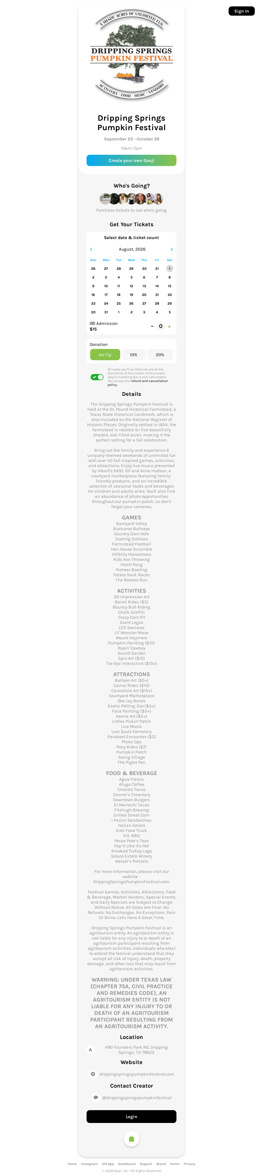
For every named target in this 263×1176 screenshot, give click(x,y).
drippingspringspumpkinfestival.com (136, 1074)
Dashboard (127, 1164)
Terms (175, 1164)
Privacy (189, 1164)
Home (72, 1164)
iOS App (108, 1164)
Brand (161, 1164)
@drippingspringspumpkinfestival (137, 1097)
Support (146, 1164)
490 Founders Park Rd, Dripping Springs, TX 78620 (136, 1050)
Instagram (89, 1164)
